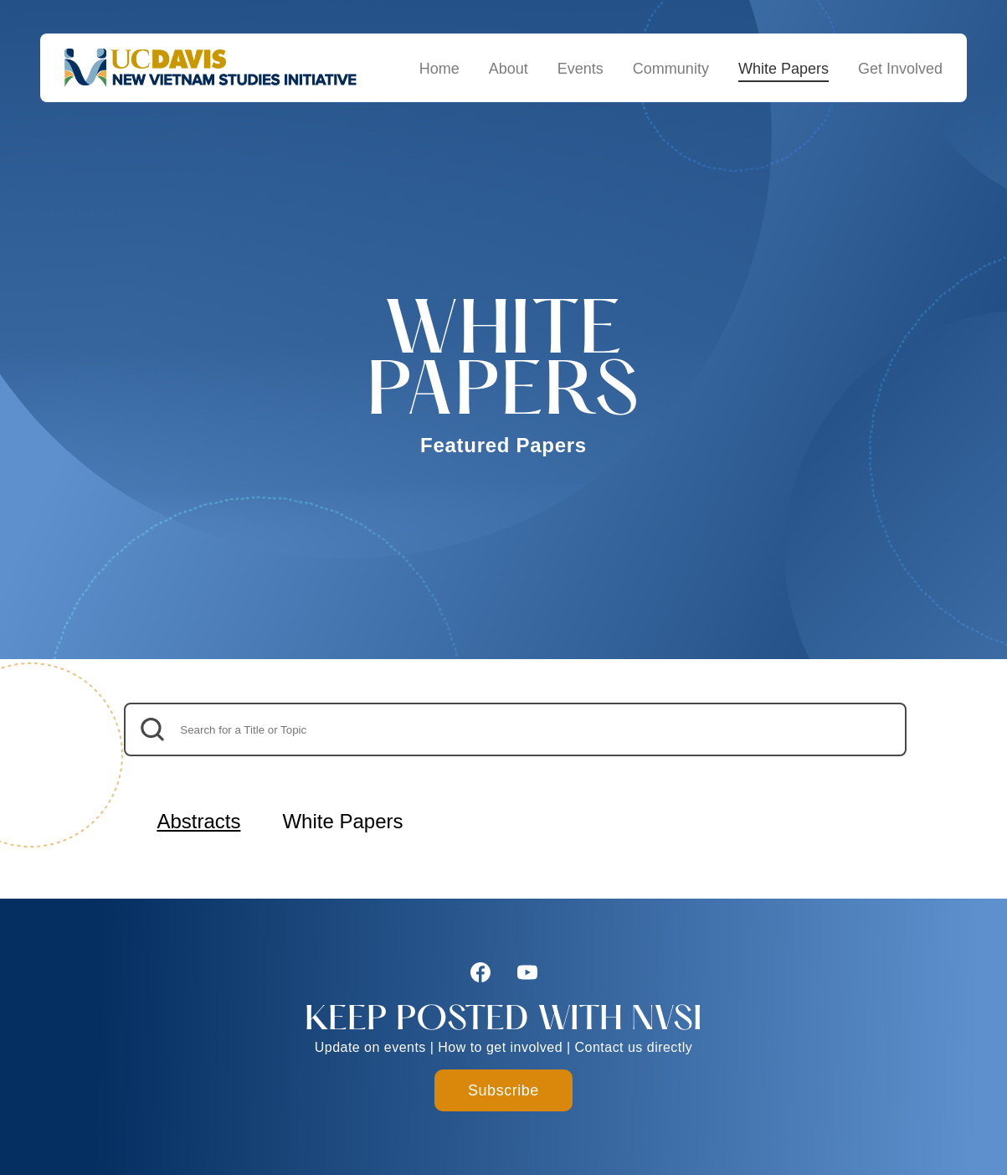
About (508, 68)
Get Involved (900, 68)
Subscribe (503, 1090)
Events (580, 68)
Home (439, 68)
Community (671, 68)
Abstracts (198, 821)
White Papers (783, 68)
